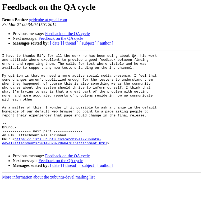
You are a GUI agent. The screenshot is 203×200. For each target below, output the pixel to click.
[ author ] (105, 43)
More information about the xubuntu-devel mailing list (48, 195)
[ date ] (56, 43)
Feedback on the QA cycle (67, 33)
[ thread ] (71, 43)
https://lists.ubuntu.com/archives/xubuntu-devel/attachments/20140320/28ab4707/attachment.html (54, 159)
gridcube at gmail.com (48, 20)
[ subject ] (88, 43)
